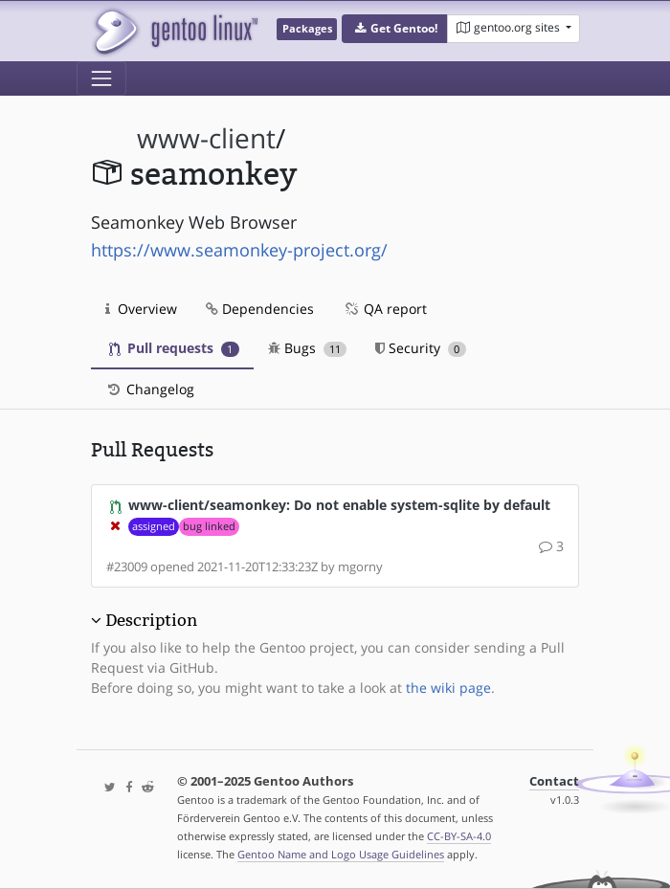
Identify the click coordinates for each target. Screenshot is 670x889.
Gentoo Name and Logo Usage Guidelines (340, 854)
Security (420, 348)
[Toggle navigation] (101, 78)
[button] (395, 28)
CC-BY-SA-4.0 (459, 836)
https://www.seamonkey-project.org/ (239, 249)
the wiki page (448, 687)
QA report (385, 309)
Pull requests (174, 348)
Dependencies (260, 309)
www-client (206, 138)
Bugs (307, 348)
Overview (141, 309)
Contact (554, 781)
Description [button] (151, 620)
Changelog (149, 389)
